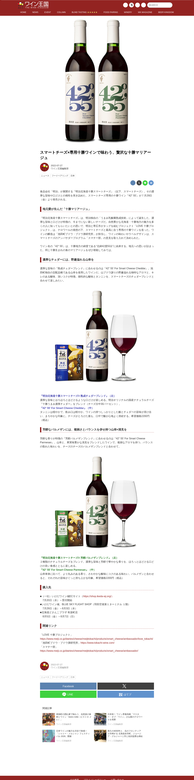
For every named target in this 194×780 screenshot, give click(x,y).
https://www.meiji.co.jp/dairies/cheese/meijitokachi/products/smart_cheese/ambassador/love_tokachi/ (96, 638)
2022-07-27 (57, 165)
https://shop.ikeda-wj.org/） (98, 596)
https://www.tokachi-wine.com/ (97, 642)
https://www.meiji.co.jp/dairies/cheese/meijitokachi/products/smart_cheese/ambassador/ (89, 650)
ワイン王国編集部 (60, 168)
